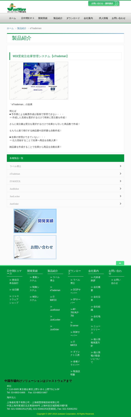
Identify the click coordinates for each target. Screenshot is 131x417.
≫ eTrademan (55, 289)
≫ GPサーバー (75, 301)
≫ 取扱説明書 (75, 373)
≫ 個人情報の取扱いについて (95, 357)
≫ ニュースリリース (95, 329)
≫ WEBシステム (34, 298)
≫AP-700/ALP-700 (74, 312)
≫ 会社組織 (95, 308)
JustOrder (14, 203)
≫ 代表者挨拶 (95, 279)
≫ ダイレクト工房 (75, 353)
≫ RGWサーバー (75, 334)
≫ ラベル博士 (55, 279)
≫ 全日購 (14, 289)
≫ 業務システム (34, 279)
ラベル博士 (15, 166)
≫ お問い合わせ (116, 281)
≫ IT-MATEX (53, 298)
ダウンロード (73, 18)
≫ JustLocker (55, 318)
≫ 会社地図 (95, 318)
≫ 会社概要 (95, 289)
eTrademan (15, 173)
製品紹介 (58, 18)
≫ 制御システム (34, 289)
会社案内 (88, 18)
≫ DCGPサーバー (75, 291)
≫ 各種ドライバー (75, 363)
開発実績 (42, 18)
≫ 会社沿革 (95, 298)
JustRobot (14, 188)
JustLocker (15, 196)
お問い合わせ (118, 18)
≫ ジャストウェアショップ (14, 299)
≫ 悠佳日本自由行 (14, 281)
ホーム (12, 18)
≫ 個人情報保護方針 (95, 342)
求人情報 (103, 18)
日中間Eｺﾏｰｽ (27, 18)
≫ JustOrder (54, 328)
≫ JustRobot (55, 308)
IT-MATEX (15, 181)
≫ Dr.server (74, 324)
